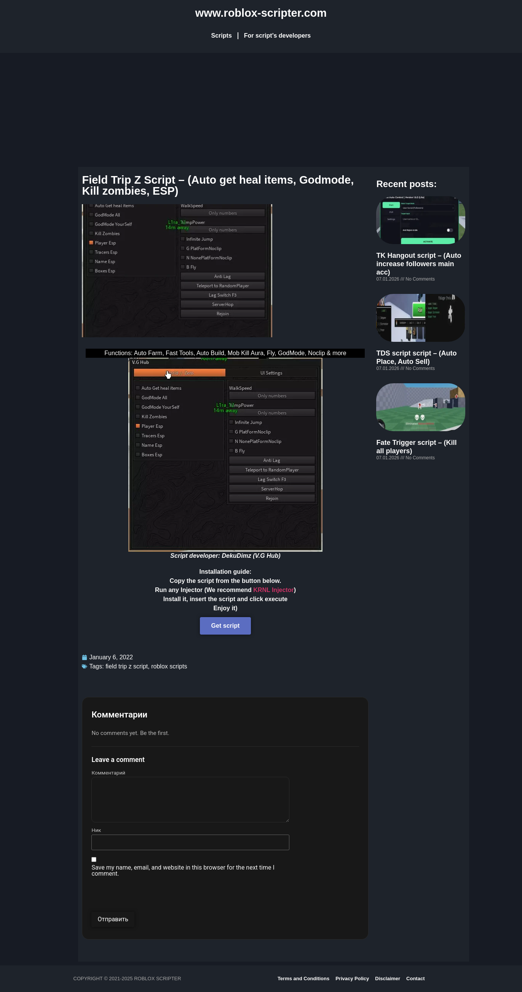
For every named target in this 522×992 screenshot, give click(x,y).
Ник (96, 830)
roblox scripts (169, 666)
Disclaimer (387, 978)
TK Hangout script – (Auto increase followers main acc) (418, 264)
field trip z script (126, 666)
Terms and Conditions (303, 978)
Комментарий (108, 773)
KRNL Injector (273, 590)
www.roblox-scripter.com (261, 13)
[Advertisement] (261, 110)
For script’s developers (277, 35)
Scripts (221, 35)
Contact (415, 978)
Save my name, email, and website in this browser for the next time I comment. (182, 871)
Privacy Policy (352, 978)
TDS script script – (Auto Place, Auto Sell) (416, 357)
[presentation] (149, 897)
